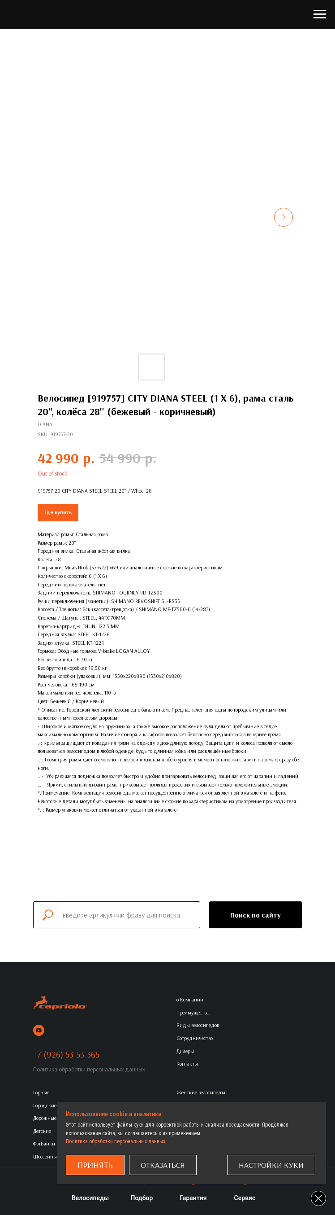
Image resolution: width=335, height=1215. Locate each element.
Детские (42, 1131)
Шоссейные (46, 1156)
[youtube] (38, 1030)
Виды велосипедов (197, 1025)
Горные (41, 1092)
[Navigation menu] (320, 14)
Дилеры (185, 1051)
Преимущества (192, 1012)
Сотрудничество (194, 1038)
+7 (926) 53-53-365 (66, 1054)
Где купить (58, 512)
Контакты (187, 1063)
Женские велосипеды (200, 1092)
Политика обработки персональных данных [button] (89, 1069)
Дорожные (44, 1117)
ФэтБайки (44, 1143)
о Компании (189, 999)
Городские (44, 1105)
